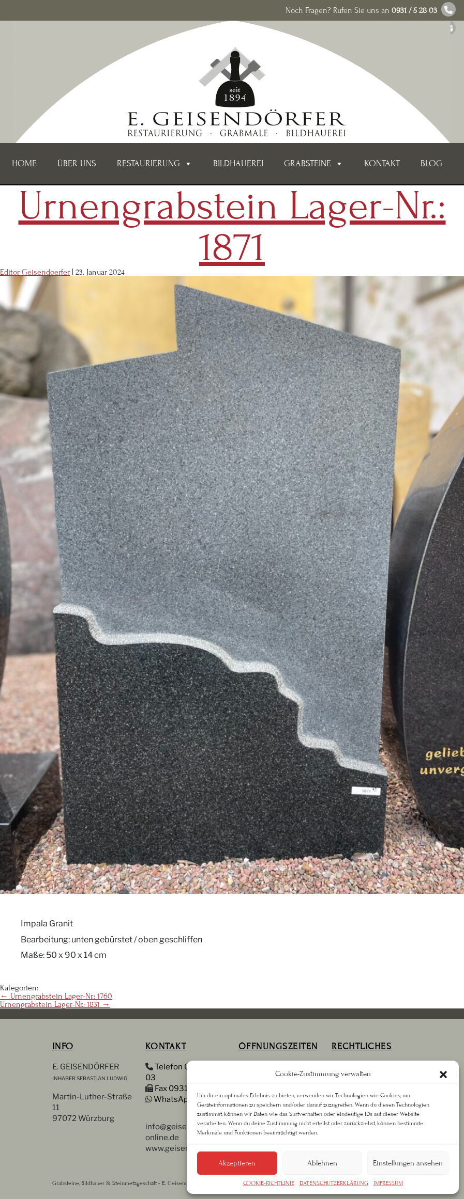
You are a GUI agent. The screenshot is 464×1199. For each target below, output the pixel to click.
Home (24, 163)
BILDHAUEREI (238, 163)
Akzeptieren (237, 1163)
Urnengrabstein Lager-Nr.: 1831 (55, 1004)
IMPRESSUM (388, 1183)
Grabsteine (313, 163)
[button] (443, 1073)
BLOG (431, 163)
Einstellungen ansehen (408, 1163)
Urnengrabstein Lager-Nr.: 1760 (56, 996)
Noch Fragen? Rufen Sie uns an (361, 10)
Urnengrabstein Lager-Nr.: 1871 (232, 226)
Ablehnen (322, 1163)
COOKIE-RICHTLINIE (268, 1183)
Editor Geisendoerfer (35, 272)
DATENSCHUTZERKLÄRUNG (334, 1183)
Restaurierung (154, 163)
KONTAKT (382, 163)
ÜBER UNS (76, 163)
